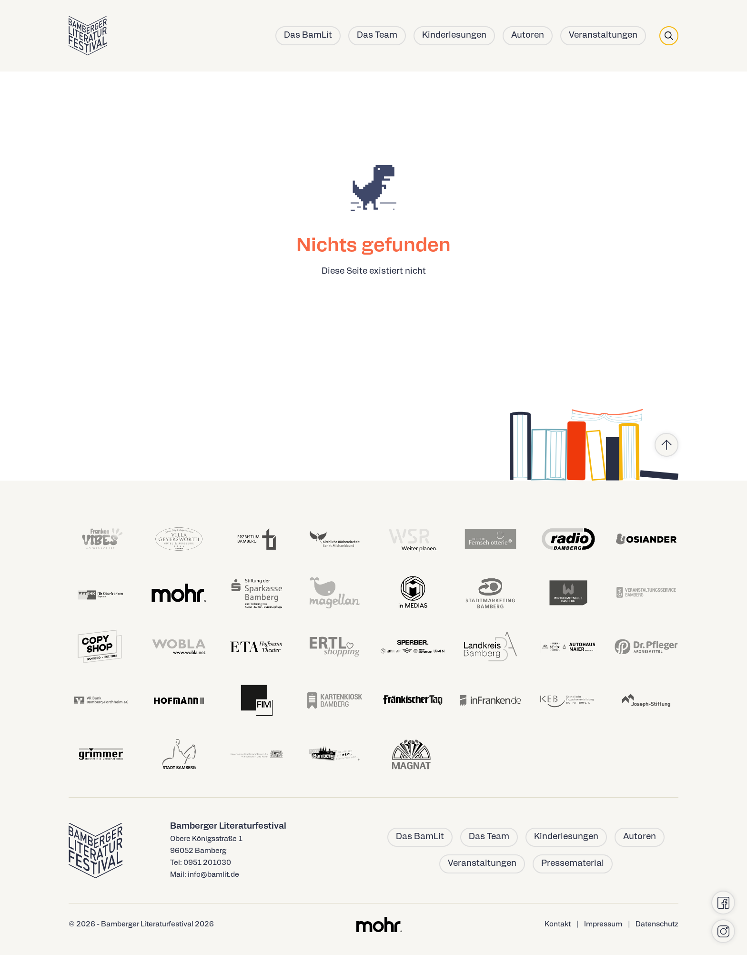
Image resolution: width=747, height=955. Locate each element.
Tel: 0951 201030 (200, 863)
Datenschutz (657, 924)
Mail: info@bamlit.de (204, 875)
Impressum (603, 924)
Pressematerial (572, 863)
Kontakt (558, 924)
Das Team (377, 35)
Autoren (527, 35)
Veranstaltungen (603, 35)
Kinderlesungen (454, 35)
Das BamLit (308, 35)
